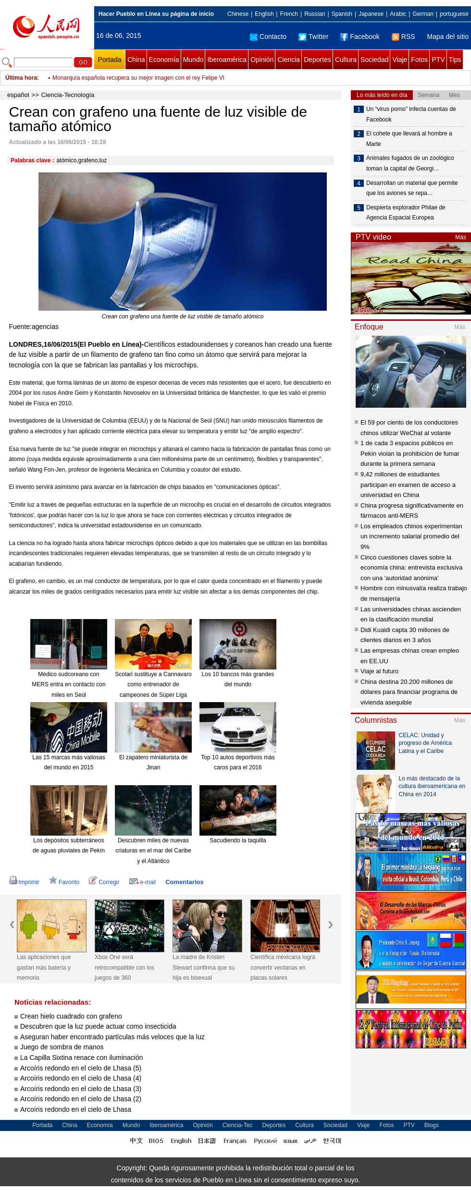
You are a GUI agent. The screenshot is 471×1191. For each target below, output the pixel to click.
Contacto (268, 36)
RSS (403, 36)
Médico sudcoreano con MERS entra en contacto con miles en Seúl (68, 684)
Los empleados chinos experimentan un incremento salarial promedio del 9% (411, 536)
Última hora (21, 77)
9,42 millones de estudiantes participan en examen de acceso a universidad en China (408, 484)
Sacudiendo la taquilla (238, 840)
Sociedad (374, 59)
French (289, 14)
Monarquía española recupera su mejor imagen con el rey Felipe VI (138, 77)
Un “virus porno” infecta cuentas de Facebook (411, 114)
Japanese (371, 14)
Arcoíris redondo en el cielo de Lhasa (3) (80, 1089)
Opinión (261, 59)
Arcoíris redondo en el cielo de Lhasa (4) (80, 1078)
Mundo (193, 59)
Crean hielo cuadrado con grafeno (71, 1016)
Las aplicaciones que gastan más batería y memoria (44, 967)
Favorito (64, 882)
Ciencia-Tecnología (68, 94)
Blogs (431, 1125)
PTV (438, 59)
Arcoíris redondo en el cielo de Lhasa (75, 1109)
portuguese (454, 14)
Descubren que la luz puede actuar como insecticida (98, 1026)
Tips (455, 59)
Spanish (342, 14)
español (18, 94)
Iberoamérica (227, 59)
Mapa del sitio (448, 36)
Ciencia (288, 59)
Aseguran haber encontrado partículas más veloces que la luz (112, 1037)
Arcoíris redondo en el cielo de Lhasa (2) (80, 1099)
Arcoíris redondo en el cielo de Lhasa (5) (80, 1068)
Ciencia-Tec (238, 1125)
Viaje (399, 59)
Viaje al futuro (379, 671)
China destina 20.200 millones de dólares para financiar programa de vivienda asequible (409, 692)
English (264, 14)
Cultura (346, 59)
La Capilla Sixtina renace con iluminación (81, 1057)
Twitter (313, 36)
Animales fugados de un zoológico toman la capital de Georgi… (410, 163)
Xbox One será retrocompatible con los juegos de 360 (124, 967)
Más (460, 237)
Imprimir (24, 882)
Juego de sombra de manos (62, 1047)
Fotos (419, 59)
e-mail (142, 882)
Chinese (237, 14)
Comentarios (184, 882)
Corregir (104, 882)
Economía (164, 59)
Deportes (317, 59)
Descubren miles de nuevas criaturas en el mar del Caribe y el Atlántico (153, 850)
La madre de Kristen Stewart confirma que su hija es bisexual (204, 967)
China (136, 59)
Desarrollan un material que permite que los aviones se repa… (412, 188)
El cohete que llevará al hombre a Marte (409, 138)
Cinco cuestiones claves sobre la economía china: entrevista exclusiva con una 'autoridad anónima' (411, 568)
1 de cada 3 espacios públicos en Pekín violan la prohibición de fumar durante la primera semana (409, 453)
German (422, 14)
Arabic (398, 14)
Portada (109, 59)
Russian (314, 14)
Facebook (359, 36)
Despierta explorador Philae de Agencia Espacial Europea (406, 212)
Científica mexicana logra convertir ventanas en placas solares (282, 967)
